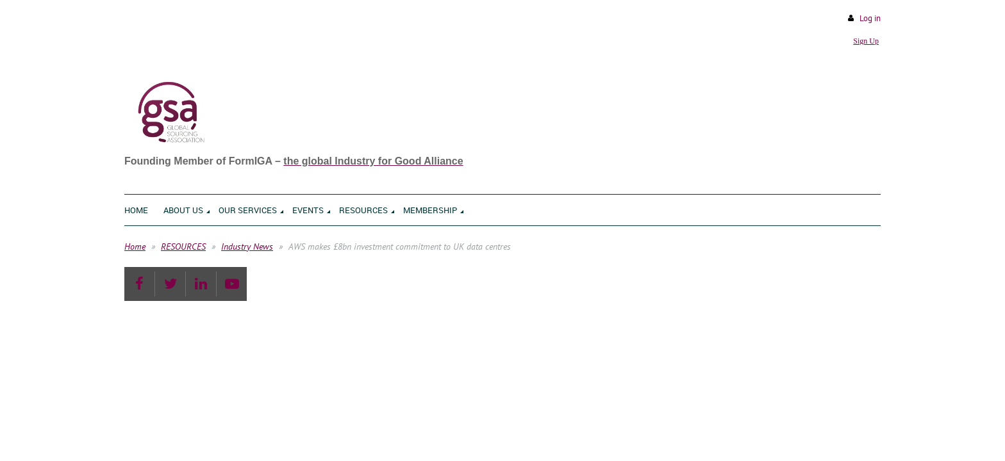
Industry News (247, 246)
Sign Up (866, 40)
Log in (870, 18)
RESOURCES (183, 246)
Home (134, 246)
